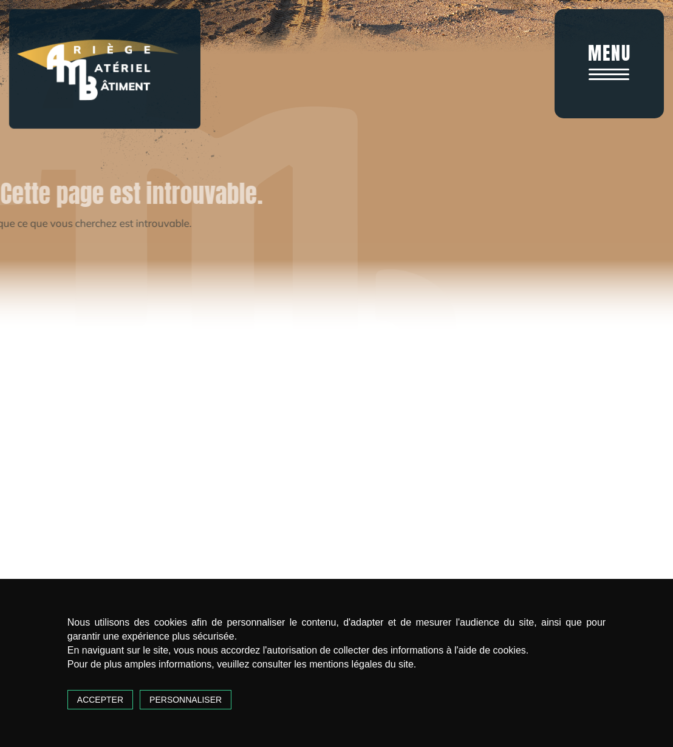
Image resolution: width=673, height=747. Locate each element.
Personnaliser (185, 700)
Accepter (100, 700)
